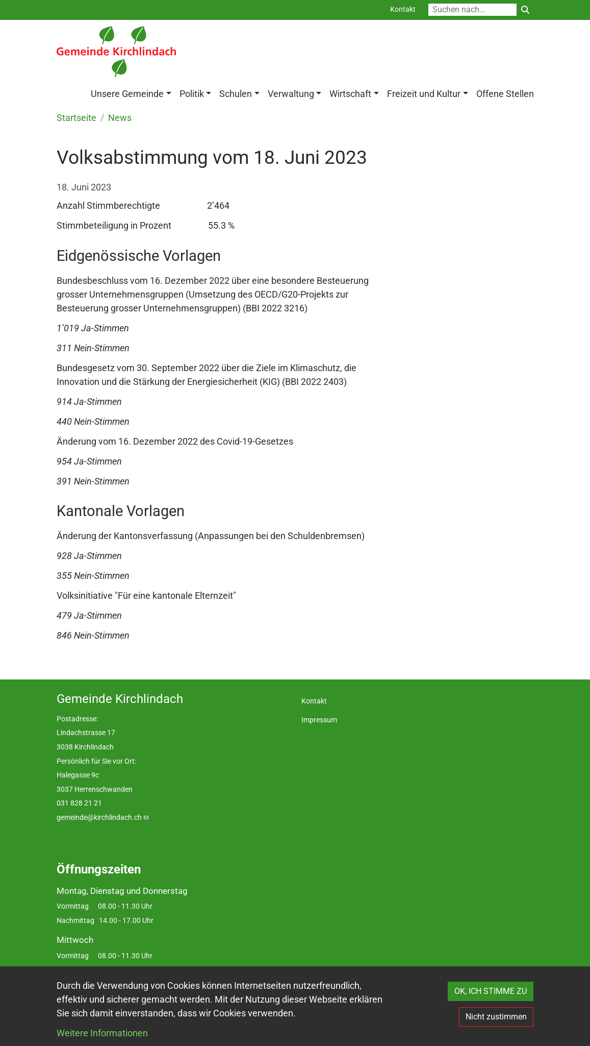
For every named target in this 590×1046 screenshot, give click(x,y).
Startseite (76, 118)
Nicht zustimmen (496, 1016)
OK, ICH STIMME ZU (490, 991)
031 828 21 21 (79, 803)
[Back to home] (116, 51)
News (120, 118)
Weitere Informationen (102, 1033)
